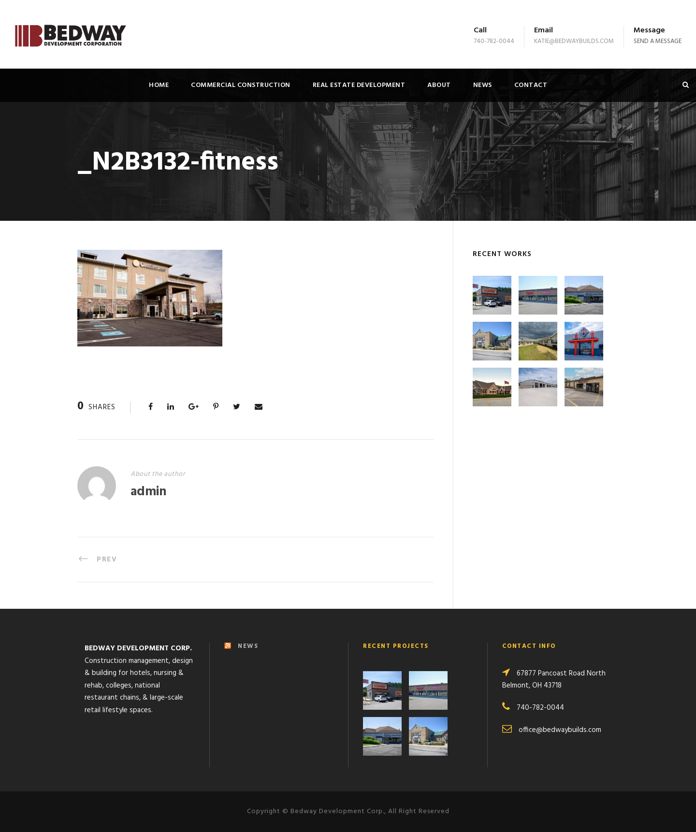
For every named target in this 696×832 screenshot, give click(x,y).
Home (159, 85)
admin (148, 492)
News (482, 85)
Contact (531, 85)
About (439, 85)
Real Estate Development (359, 85)
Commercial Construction (240, 85)
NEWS (248, 646)
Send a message (658, 41)
